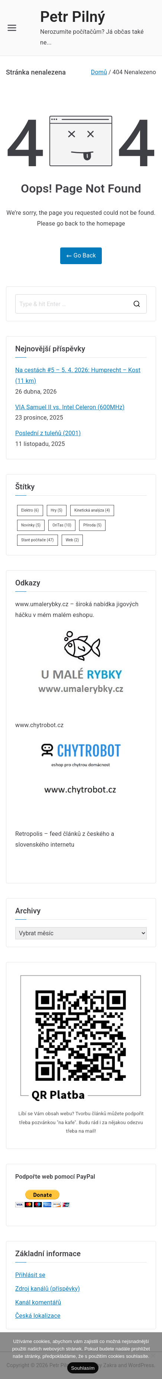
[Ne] (152, 1355)
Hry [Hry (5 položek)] (56, 510)
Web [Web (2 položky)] (72, 540)
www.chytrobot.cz (39, 725)
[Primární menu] (12, 28)
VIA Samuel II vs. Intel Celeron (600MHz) (69, 407)
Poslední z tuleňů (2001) (48, 433)
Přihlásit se (30, 1274)
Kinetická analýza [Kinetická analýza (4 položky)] (92, 510)
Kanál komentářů (38, 1302)
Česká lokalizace (38, 1315)
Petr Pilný (72, 17)
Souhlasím (83, 1368)
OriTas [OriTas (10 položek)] (61, 525)
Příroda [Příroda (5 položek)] (92, 525)
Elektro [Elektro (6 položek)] (30, 510)
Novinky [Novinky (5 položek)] (30, 525)
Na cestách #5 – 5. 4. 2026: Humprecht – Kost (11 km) (77, 375)
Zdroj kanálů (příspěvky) (47, 1288)
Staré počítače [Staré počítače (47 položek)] (37, 540)
